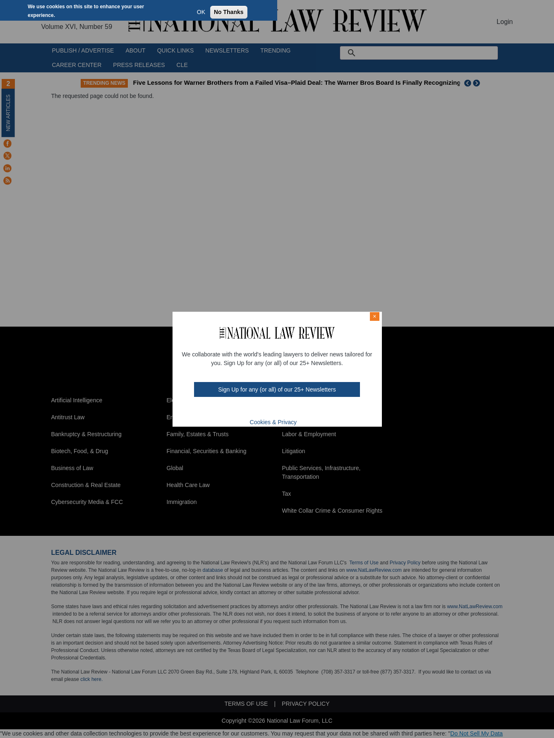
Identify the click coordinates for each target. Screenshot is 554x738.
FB (249, 409)
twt (260, 409)
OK (201, 12)
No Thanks (229, 12)
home (292, 409)
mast (271, 409)
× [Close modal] (374, 316)
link (281, 409)
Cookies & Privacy (273, 422)
